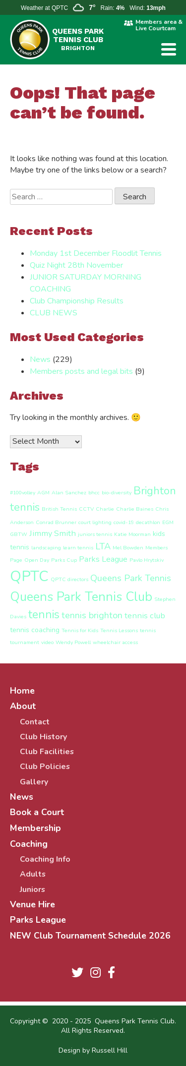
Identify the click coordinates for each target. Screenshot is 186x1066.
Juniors (32, 889)
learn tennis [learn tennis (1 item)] (78, 547)
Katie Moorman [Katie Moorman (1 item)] (132, 534)
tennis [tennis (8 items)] (44, 614)
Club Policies (45, 766)
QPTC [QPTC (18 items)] (29, 576)
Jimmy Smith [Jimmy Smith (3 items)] (52, 533)
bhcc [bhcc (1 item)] (94, 492)
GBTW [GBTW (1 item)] (18, 534)
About (23, 706)
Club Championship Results (77, 301)
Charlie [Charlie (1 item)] (105, 509)
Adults (33, 874)
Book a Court (37, 812)
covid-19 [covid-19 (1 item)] (124, 522)
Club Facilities (47, 751)
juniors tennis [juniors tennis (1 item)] (95, 534)
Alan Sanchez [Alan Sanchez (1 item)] (69, 492)
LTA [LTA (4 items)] (103, 546)
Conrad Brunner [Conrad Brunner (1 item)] (56, 522)
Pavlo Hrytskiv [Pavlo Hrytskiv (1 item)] (146, 560)
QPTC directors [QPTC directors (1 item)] (69, 579)
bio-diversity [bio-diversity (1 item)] (116, 492)
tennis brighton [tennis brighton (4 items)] (92, 615)
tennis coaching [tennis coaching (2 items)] (35, 630)
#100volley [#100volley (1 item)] (22, 492)
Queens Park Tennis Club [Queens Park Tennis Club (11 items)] (81, 596)
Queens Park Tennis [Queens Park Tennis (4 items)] (130, 578)
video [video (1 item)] (47, 642)
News (40, 359)
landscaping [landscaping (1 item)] (46, 547)
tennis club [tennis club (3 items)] (144, 615)
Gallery (34, 781)
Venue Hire (32, 904)
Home (22, 691)
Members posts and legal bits (81, 371)
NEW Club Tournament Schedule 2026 (90, 936)
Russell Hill (109, 1050)
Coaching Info (45, 859)
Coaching (29, 844)
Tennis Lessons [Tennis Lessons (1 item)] (119, 630)
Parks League (38, 920)
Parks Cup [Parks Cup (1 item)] (64, 560)
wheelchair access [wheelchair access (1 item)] (115, 642)
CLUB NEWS (53, 312)
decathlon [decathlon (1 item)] (148, 522)
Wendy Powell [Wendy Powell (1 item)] (73, 642)
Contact (35, 721)
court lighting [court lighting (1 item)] (95, 522)
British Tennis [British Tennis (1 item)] (59, 509)
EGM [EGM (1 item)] (168, 522)
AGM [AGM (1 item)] (43, 492)
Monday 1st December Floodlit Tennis (96, 253)
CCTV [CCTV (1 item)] (86, 509)
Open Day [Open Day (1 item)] (36, 560)
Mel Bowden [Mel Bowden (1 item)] (128, 547)
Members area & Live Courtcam (159, 25)
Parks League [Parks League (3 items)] (103, 559)
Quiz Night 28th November (76, 265)
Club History (43, 736)
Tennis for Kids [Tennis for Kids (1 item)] (80, 630)
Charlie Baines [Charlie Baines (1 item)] (134, 509)
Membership (35, 828)
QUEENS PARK (78, 39)
